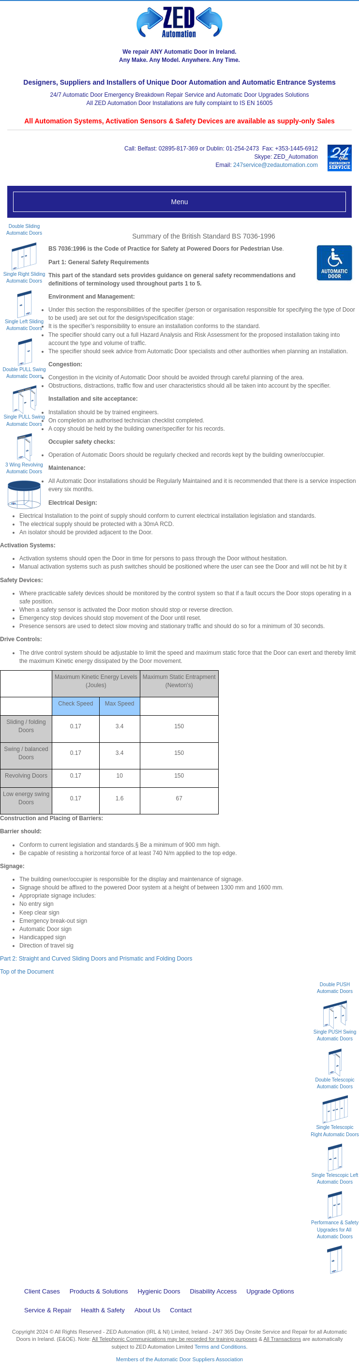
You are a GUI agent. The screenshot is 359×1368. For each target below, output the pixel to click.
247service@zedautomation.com (275, 165)
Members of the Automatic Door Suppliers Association (179, 1359)
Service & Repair (48, 1310)
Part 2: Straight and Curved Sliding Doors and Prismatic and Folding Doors (96, 958)
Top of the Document (27, 971)
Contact (181, 1310)
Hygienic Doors (158, 1291)
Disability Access (213, 1291)
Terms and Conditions (220, 1347)
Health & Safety (103, 1310)
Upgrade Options (270, 1291)
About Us (147, 1310)
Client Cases (42, 1291)
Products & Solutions (99, 1291)
